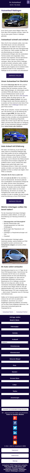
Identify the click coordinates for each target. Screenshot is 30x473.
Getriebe (15, 333)
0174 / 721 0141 (15, 5)
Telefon (15, 391)
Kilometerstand (15, 352)
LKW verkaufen (23, 95)
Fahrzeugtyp (14, 326)
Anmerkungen (15, 397)
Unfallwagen (15, 104)
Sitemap (15, 461)
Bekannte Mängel (15, 359)
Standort (14, 372)
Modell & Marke (14, 320)
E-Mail (14, 384)
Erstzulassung (15, 346)
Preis (14, 365)
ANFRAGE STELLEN (15, 75)
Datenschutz (15, 455)
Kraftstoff (15, 339)
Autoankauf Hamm (8, 312)
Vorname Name (14, 378)
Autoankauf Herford (21, 312)
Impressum (15, 450)
